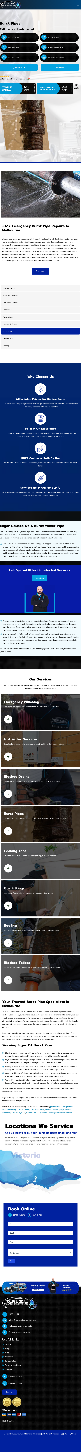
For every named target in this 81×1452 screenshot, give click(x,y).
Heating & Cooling (10, 324)
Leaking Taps (8, 338)
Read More (40, 271)
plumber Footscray (37, 1109)
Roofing (6, 345)
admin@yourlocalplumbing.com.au (22, 1320)
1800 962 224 (18, 67)
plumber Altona (23, 1109)
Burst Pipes (7, 331)
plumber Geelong (32, 1113)
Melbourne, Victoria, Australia (20, 1326)
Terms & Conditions (13, 1365)
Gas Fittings (7, 310)
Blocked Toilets (9, 288)
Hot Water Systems (10, 302)
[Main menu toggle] (78, 4)
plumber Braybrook (18, 1113)
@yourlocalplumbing (16, 1383)
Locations (9, 1357)
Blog (7, 1352)
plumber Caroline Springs (54, 1109)
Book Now (60, 67)
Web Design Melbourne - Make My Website (59, 1434)
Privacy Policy (10, 1361)
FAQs (7, 1348)
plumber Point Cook (58, 1106)
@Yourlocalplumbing (16, 1376)
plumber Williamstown (63, 1113)
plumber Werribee (47, 1113)
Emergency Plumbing (11, 295)
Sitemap (8, 1369)
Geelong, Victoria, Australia (19, 1332)
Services (8, 1344)
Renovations (8, 317)
